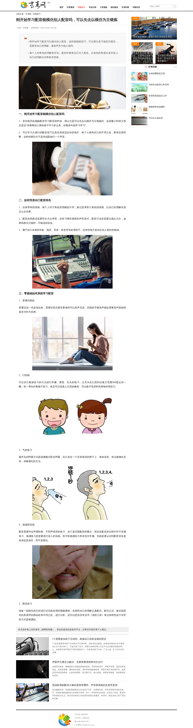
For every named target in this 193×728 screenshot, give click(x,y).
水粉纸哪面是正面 (157, 73)
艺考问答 (125, 7)
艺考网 (28, 14)
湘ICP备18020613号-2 (82, 721)
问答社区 (136, 7)
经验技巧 (81, 7)
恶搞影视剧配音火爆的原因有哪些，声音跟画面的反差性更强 (84, 685)
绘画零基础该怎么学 (158, 96)
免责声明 (84, 714)
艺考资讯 (70, 7)
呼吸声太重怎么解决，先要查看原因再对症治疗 (77, 662)
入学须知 (103, 7)
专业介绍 (92, 7)
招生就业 (114, 7)
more (175, 67)
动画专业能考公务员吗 (159, 85)
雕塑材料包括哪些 (157, 107)
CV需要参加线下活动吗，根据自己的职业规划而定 (79, 639)
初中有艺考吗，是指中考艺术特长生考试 (152, 37)
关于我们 (77, 714)
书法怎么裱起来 (156, 118)
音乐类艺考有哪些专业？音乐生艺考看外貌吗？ (166, 58)
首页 (61, 7)
